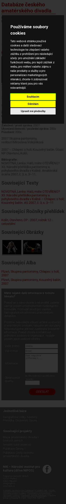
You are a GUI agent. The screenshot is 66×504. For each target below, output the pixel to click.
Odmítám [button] (33, 104)
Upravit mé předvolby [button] (33, 111)
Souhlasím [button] (33, 96)
